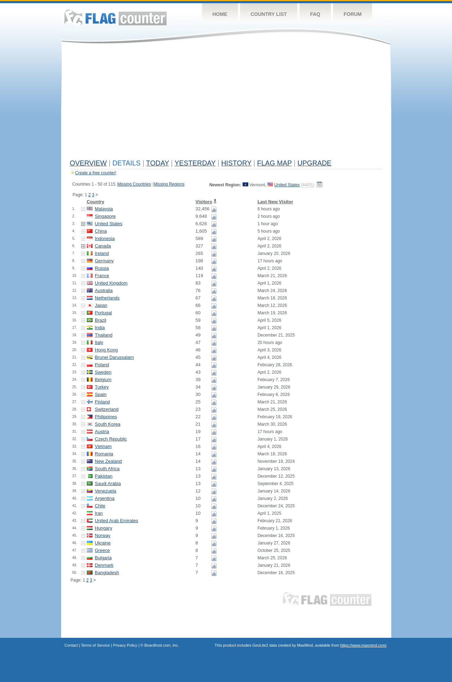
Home (220, 14)
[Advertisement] (226, 103)
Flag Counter (115, 17)
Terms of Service (95, 645)
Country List (269, 14)
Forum (353, 14)
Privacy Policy (125, 645)
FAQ (315, 14)
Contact (71, 645)
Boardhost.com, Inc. (161, 645)
